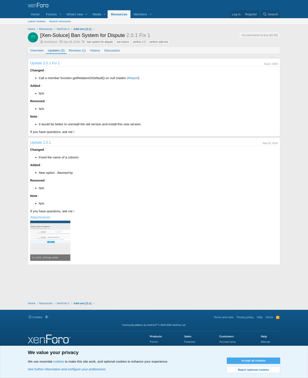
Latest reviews (37, 21)
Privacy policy (245, 317)
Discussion (112, 50)
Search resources (60, 21)
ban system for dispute (100, 41)
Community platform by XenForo (154, 325)
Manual (265, 341)
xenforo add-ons (159, 41)
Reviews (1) (77, 50)
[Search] (270, 14)
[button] (60, 14)
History (95, 50)
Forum (154, 341)
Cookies (35, 317)
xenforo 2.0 (139, 41)
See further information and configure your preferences (67, 369)
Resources (119, 14)
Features (189, 341)
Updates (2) (56, 50)
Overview (37, 50)
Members (140, 14)
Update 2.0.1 (40, 142)
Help (260, 317)
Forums (51, 14)
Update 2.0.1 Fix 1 (45, 63)
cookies (58, 361)
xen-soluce (123, 41)
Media (97, 14)
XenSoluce (50, 41)
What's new (75, 14)
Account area (227, 341)
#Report (132, 78)
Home (35, 14)
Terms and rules (224, 317)
